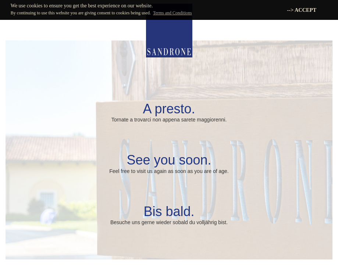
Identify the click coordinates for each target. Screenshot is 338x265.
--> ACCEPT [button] (301, 10)
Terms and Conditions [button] (172, 12)
